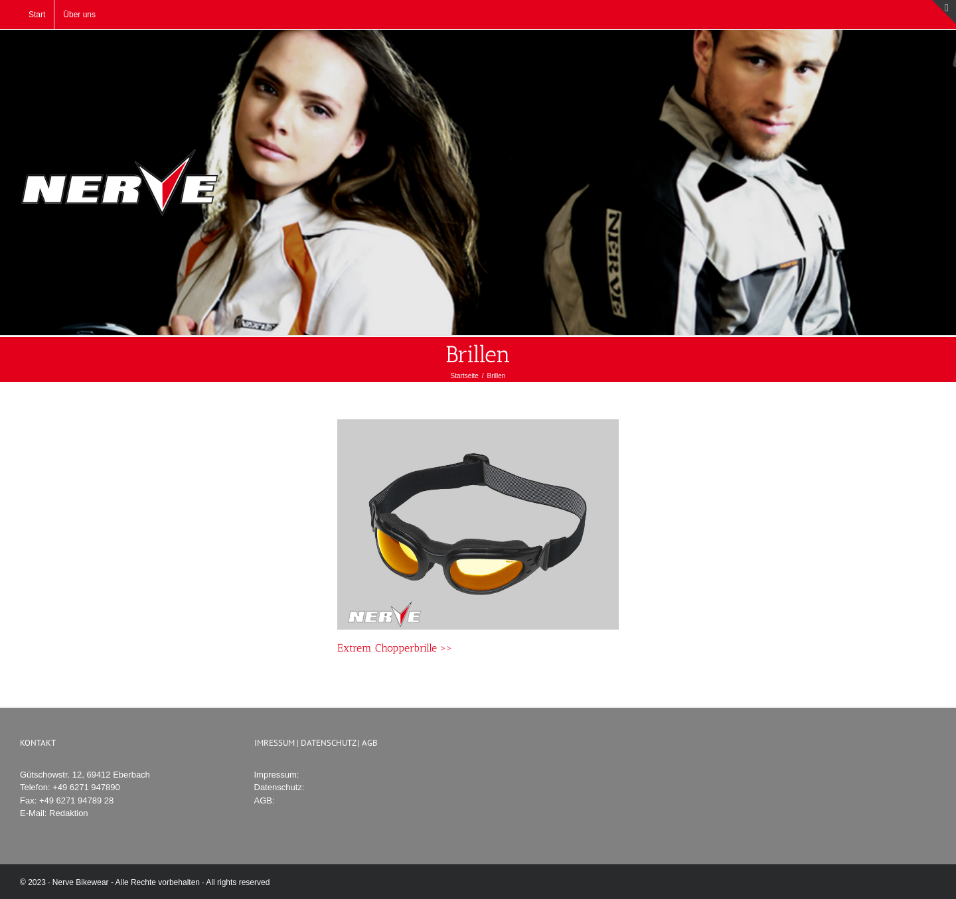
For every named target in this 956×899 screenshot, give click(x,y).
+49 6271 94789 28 (76, 800)
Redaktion (68, 813)
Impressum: (276, 775)
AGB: (264, 800)
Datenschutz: (279, 787)
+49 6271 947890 (86, 787)
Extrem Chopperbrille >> (394, 648)
